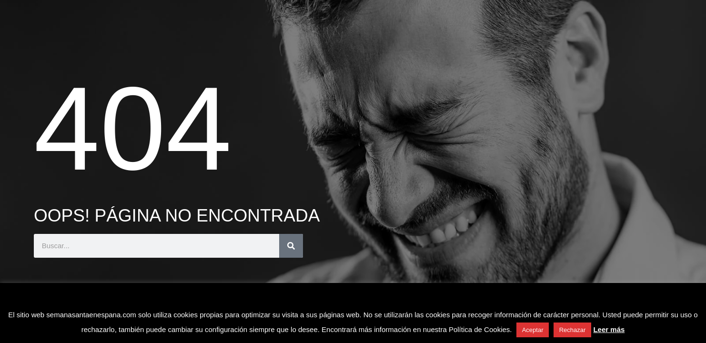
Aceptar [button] (533, 329)
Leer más (609, 329)
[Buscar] (291, 246)
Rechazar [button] (572, 329)
